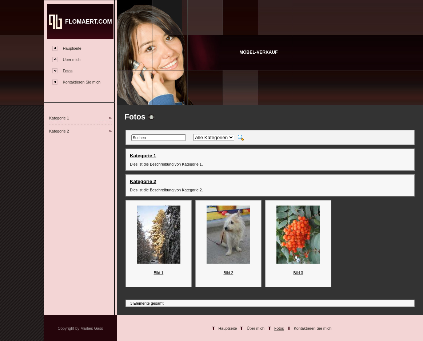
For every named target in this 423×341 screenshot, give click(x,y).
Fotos (68, 71)
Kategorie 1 (59, 118)
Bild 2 (229, 273)
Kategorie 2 (59, 131)
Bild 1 (159, 273)
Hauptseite (72, 48)
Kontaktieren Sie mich (82, 82)
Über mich (72, 59)
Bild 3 (298, 273)
